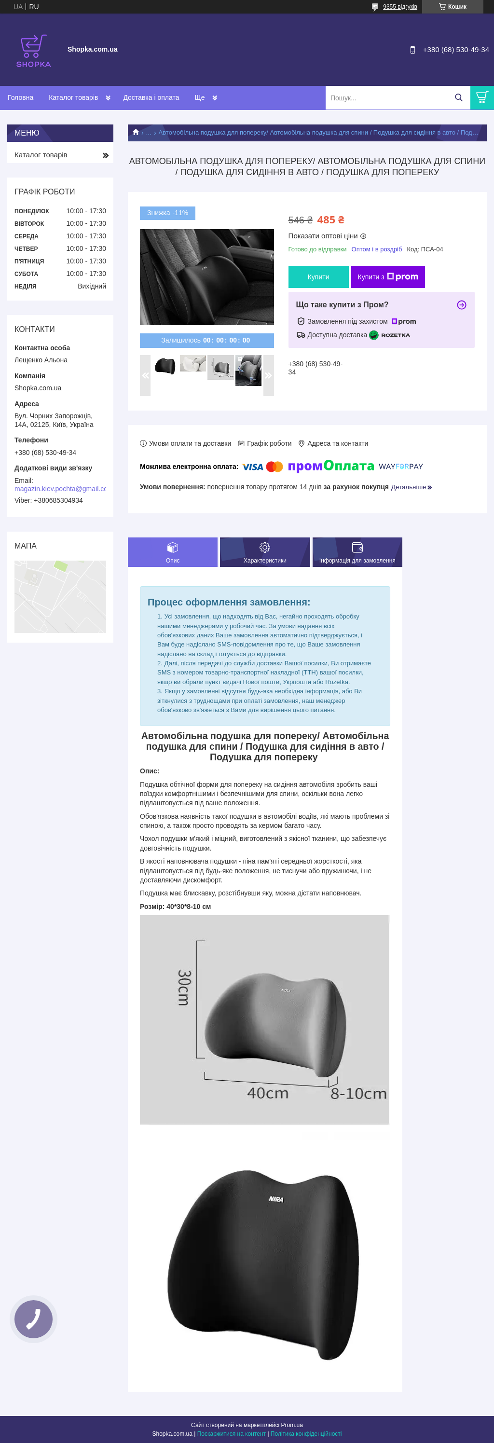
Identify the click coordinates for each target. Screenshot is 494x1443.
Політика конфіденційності (306, 1433)
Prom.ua (292, 1425)
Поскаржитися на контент (231, 1433)
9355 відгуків (400, 6)
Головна (20, 97)
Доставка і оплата (151, 97)
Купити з (388, 277)
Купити (318, 277)
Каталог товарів (73, 97)
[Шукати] (458, 98)
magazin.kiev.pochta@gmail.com (63, 489)
